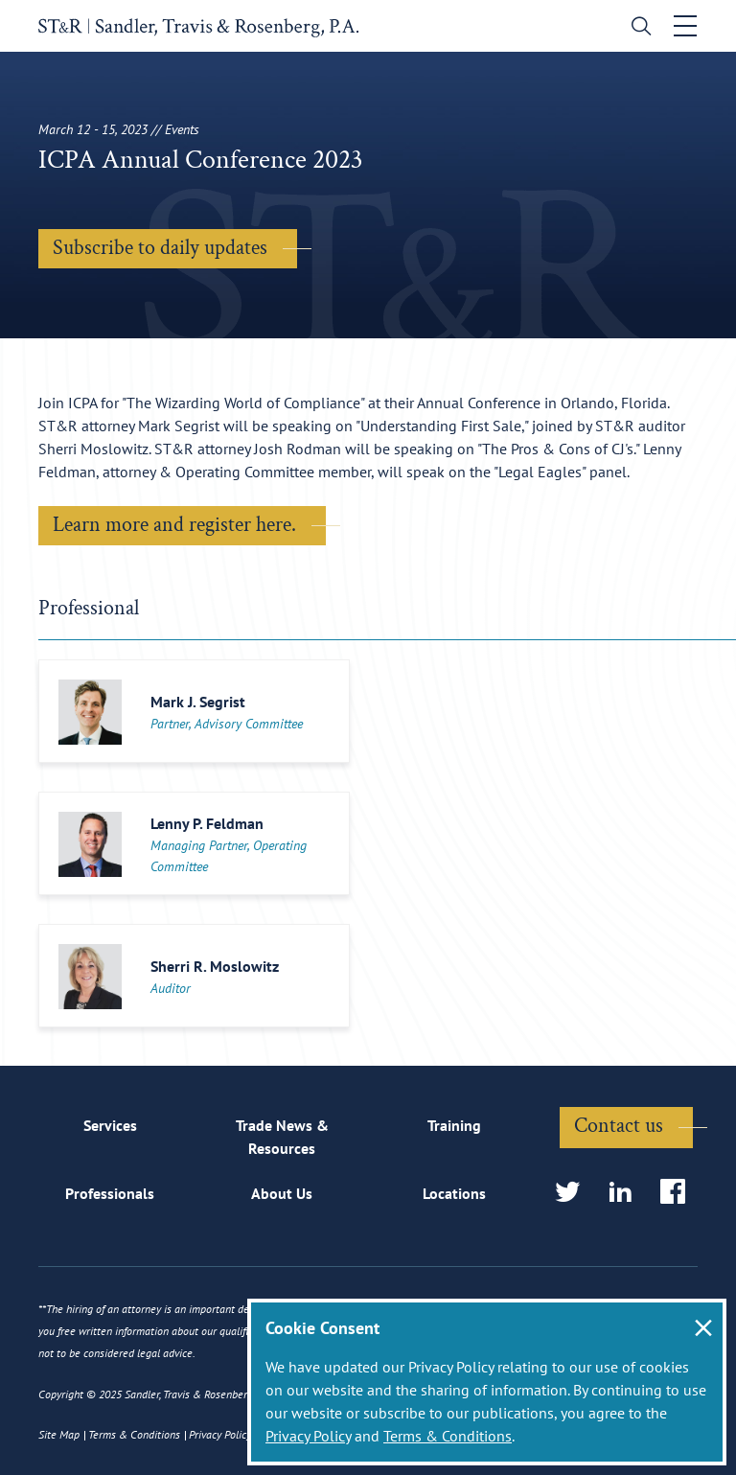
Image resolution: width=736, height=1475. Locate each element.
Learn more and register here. (174, 525)
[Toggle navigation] (685, 25)
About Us (281, 1193)
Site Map (59, 1434)
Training (454, 1125)
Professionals (109, 1193)
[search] (637, 28)
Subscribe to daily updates (160, 248)
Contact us (618, 1126)
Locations (454, 1193)
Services (110, 1125)
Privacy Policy (308, 1435)
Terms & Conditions (447, 1435)
